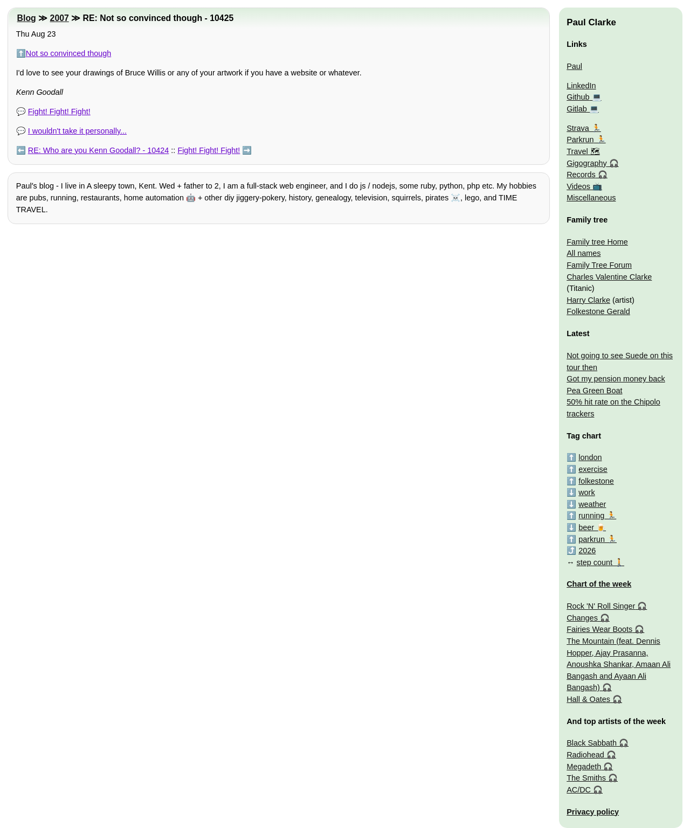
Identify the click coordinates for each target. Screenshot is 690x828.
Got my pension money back (616, 378)
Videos (578, 186)
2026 (587, 550)
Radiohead (585, 754)
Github (578, 97)
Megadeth (584, 766)
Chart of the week (599, 584)
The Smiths (586, 778)
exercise (593, 469)
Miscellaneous (591, 197)
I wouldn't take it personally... (77, 131)
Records (581, 174)
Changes (582, 618)
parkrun (591, 539)
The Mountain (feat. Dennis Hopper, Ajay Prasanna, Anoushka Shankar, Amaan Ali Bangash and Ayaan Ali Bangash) (619, 664)
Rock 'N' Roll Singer (601, 606)
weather (592, 504)
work (586, 492)
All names (584, 253)
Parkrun (580, 139)
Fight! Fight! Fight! (59, 111)
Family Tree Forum (599, 265)
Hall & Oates (588, 699)
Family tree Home (597, 242)
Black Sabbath (592, 743)
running (591, 515)
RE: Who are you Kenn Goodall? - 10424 (98, 150)
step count (594, 562)
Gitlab (577, 109)
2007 (59, 18)
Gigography (586, 163)
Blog (26, 18)
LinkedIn (581, 85)
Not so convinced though (68, 53)
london (590, 457)
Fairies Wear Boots (599, 629)
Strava (578, 128)
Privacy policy (593, 812)
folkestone (596, 481)
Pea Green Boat (594, 390)
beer (586, 527)
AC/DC (579, 789)
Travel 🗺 (583, 151)
